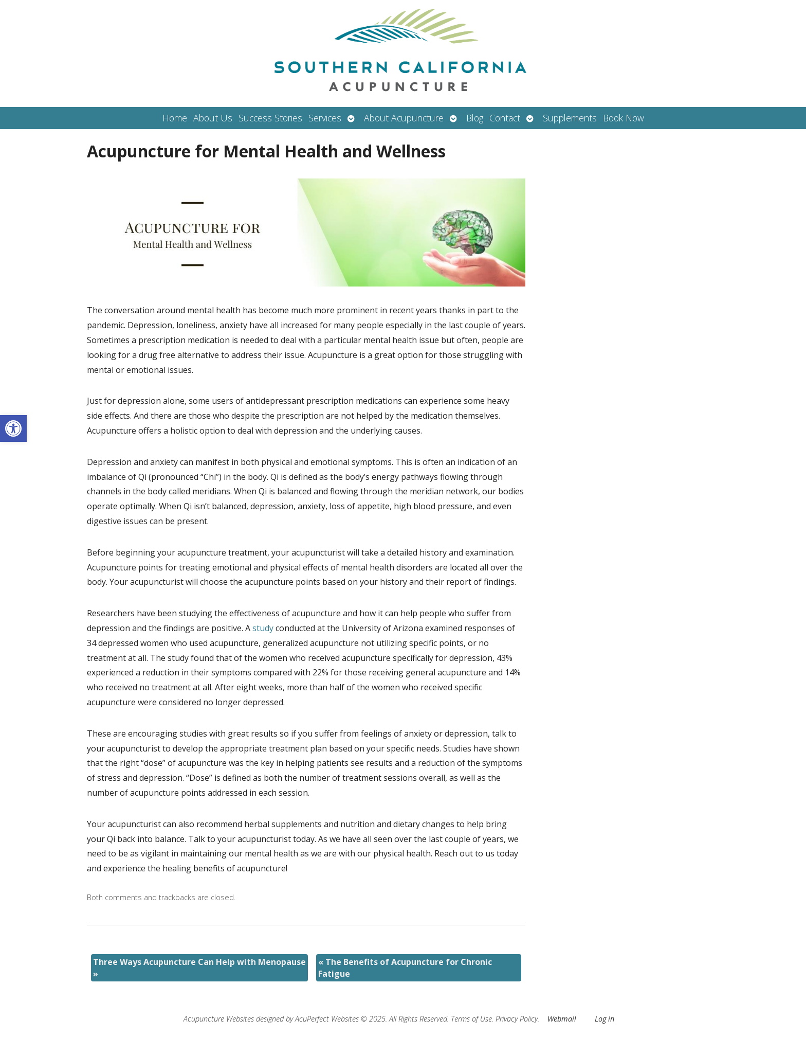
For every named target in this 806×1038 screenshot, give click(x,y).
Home (174, 118)
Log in (604, 1019)
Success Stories (270, 118)
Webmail (561, 1019)
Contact (504, 118)
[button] (13, 428)
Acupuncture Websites (219, 1019)
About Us (212, 118)
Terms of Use (471, 1019)
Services (324, 118)
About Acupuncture (404, 118)
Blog (474, 118)
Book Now (623, 118)
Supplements (570, 118)
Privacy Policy (517, 1019)
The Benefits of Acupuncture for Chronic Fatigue (405, 967)
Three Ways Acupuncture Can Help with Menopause (199, 967)
